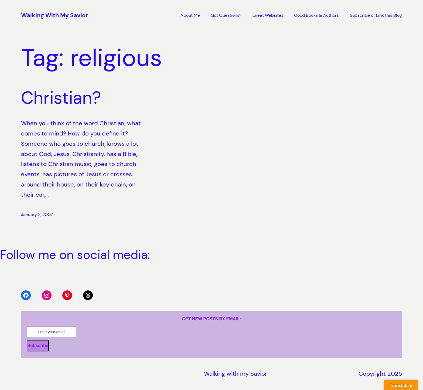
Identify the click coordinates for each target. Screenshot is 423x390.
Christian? (61, 98)
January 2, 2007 (37, 214)
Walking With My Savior (54, 15)
